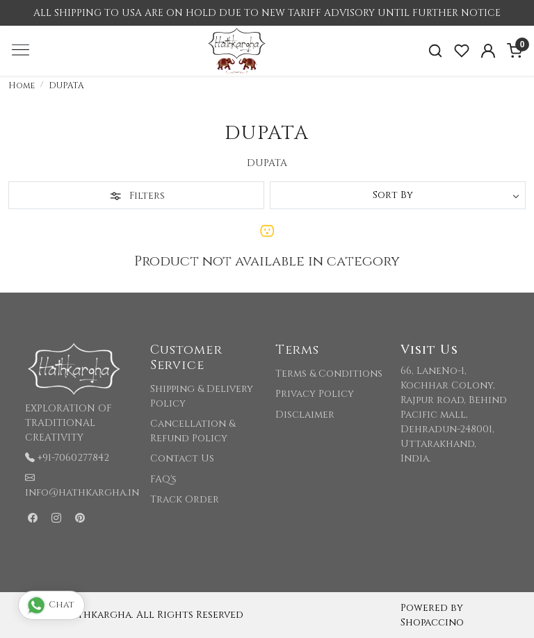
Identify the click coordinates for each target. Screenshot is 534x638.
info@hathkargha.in (82, 492)
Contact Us (182, 458)
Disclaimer (304, 414)
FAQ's (163, 479)
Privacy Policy (314, 393)
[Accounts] (488, 50)
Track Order (184, 499)
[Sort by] (398, 195)
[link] (435, 51)
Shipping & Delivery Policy (201, 396)
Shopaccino (432, 622)
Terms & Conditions (328, 373)
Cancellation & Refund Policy (192, 431)
